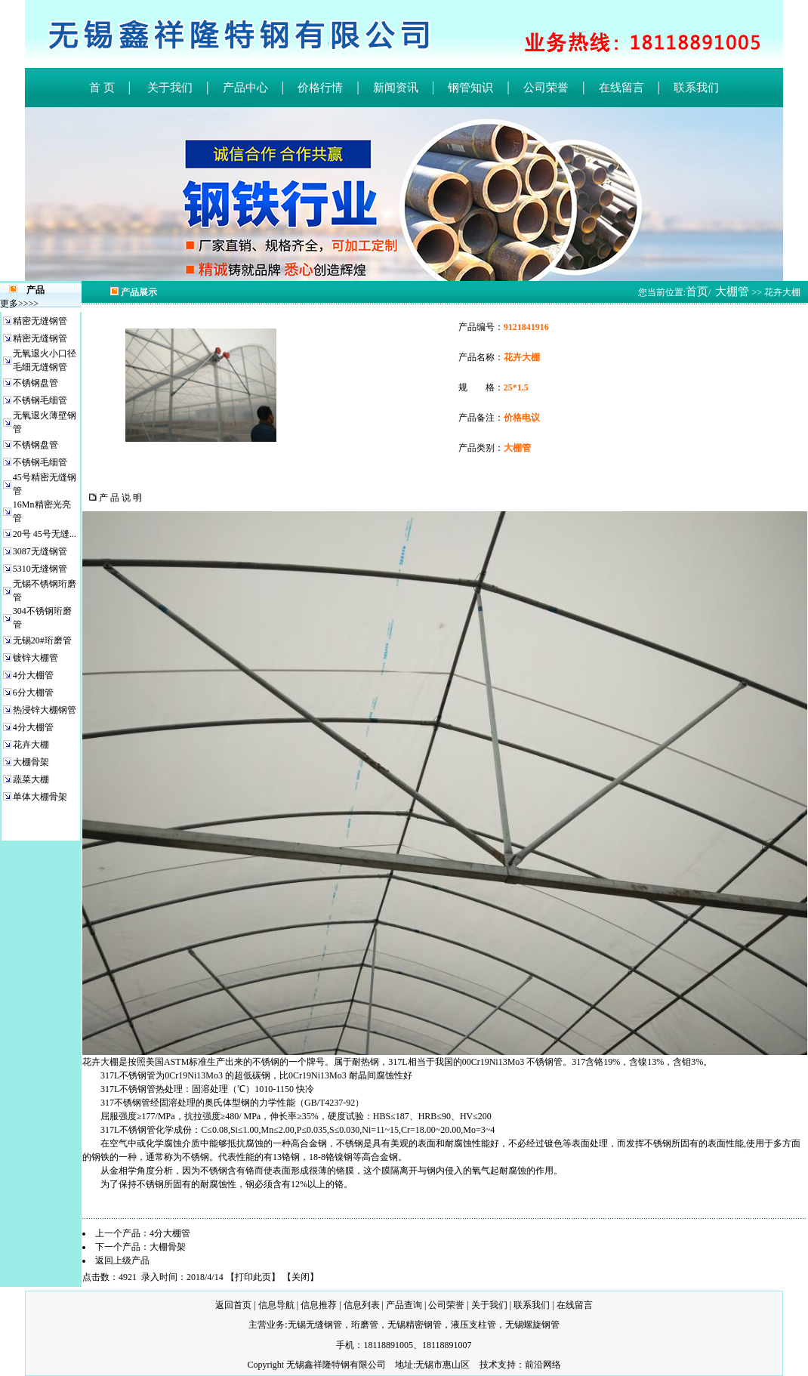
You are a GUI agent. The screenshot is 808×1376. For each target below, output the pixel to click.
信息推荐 (319, 1305)
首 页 (102, 88)
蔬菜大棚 (31, 779)
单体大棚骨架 (40, 796)
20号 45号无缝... (44, 534)
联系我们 (696, 88)
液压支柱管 (473, 1324)
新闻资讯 (395, 88)
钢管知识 (470, 88)
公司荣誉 (546, 88)
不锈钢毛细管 (40, 400)
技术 (489, 1364)
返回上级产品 (122, 1260)
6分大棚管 (33, 692)
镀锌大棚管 (35, 658)
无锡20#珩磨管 (42, 640)
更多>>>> (19, 303)
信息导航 (276, 1305)
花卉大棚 (31, 744)
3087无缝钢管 (40, 551)
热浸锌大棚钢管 (44, 710)
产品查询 (404, 1305)
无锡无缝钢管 (315, 1324)
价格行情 (320, 88)
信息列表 (362, 1305)
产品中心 (245, 88)
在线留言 (621, 88)
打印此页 (253, 1277)
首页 (697, 291)
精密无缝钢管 (40, 321)
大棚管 (732, 291)
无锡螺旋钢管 (532, 1324)
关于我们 (168, 88)
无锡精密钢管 (414, 1324)
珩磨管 (364, 1324)
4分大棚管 (33, 675)
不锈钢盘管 (35, 383)
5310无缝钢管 (40, 568)
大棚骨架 (31, 762)
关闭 (300, 1277)
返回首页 (233, 1305)
